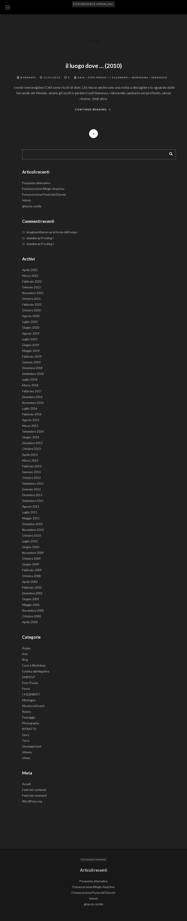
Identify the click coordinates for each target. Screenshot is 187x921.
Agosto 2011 (30, 506)
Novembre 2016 (33, 403)
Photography (30, 723)
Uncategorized (31, 746)
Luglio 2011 (29, 512)
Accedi (26, 784)
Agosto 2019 (30, 333)
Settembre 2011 (33, 501)
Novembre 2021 (33, 293)
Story (25, 735)
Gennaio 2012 (31, 489)
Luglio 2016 (29, 408)
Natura (26, 711)
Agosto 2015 (30, 420)
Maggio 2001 (31, 605)
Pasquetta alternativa (36, 183)
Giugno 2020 (30, 327)
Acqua (26, 648)
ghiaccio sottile (31, 206)
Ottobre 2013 (31, 449)
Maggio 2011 (31, 518)
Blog (25, 659)
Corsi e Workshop (34, 665)
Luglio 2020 (29, 322)
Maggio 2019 (31, 351)
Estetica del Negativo (35, 671)
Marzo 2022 (30, 275)
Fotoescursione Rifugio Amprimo (43, 189)
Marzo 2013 (30, 460)
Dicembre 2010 (32, 524)
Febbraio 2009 (32, 570)
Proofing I (47, 238)
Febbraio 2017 (32, 391)
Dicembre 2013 (32, 443)
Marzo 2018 (30, 385)
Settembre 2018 (33, 374)
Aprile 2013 (30, 455)
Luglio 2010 (29, 541)
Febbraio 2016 (32, 414)
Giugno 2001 (30, 599)
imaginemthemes (38, 232)
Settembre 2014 (33, 431)
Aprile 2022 (30, 270)
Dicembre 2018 (32, 368)
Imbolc (26, 200)
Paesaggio (159, 77)
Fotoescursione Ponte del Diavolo (44, 194)
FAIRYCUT (29, 677)
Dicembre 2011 (32, 495)
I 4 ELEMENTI (119, 77)
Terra (25, 740)
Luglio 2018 (29, 379)
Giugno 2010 (30, 547)
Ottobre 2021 (31, 299)
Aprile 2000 (30, 622)
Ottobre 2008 (31, 576)
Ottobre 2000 (31, 616)
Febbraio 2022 (32, 281)
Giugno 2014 (30, 437)
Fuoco (26, 688)
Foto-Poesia (97, 77)
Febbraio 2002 (32, 587)
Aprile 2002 (30, 582)
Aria (81, 77)
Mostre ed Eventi (33, 706)
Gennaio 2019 (31, 362)
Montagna (140, 77)
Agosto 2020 (30, 316)
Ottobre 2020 (31, 310)
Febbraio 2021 (32, 304)
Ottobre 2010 (31, 535)
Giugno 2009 (30, 564)
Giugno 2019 (30, 345)
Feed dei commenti (34, 795)
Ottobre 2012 (31, 478)
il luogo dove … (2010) (93, 65)
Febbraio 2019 (32, 356)
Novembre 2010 (33, 530)
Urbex (26, 758)
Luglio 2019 (29, 339)
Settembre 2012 (33, 483)
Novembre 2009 (33, 553)
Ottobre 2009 (31, 558)
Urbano (27, 752)
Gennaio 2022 (31, 287)
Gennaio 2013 (31, 472)
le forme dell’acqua (65, 232)
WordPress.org (32, 801)
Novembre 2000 (33, 610)
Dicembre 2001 (32, 593)
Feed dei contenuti (34, 790)
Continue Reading (93, 109)
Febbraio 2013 (32, 466)
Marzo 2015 (30, 426)
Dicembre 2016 (32, 397)
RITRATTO (29, 729)
